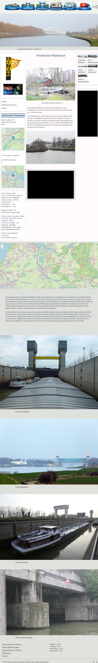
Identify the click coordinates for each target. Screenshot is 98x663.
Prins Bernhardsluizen (22, 412)
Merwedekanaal (7, 227)
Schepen (52, 644)
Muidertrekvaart (10, 229)
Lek (17, 223)
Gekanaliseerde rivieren (9, 105)
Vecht (14, 227)
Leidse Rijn (12, 225)
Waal (3, 124)
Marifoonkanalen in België (10, 647)
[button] (13, 137)
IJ (17, 237)
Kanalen (4, 102)
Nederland (16, 197)
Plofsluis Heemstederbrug (23, 638)
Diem (18, 229)
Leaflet (7, 149)
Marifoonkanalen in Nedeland (11, 644)
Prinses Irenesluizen (21, 562)
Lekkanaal (5, 225)
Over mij (5, 656)
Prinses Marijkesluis (21, 487)
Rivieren (4, 108)
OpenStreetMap (14, 149)
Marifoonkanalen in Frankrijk (11, 650)
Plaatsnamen (6, 653)
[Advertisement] (51, 185)
